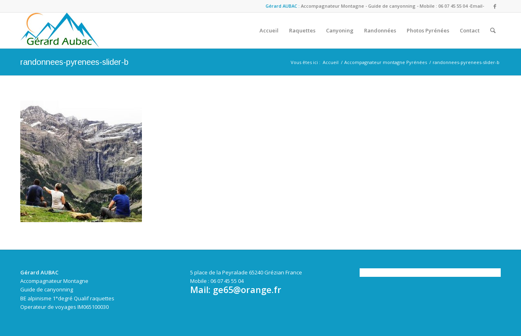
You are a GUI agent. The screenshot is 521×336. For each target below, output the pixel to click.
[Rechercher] (493, 30)
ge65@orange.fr (247, 289)
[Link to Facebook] (495, 6)
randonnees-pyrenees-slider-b (74, 62)
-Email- (476, 6)
